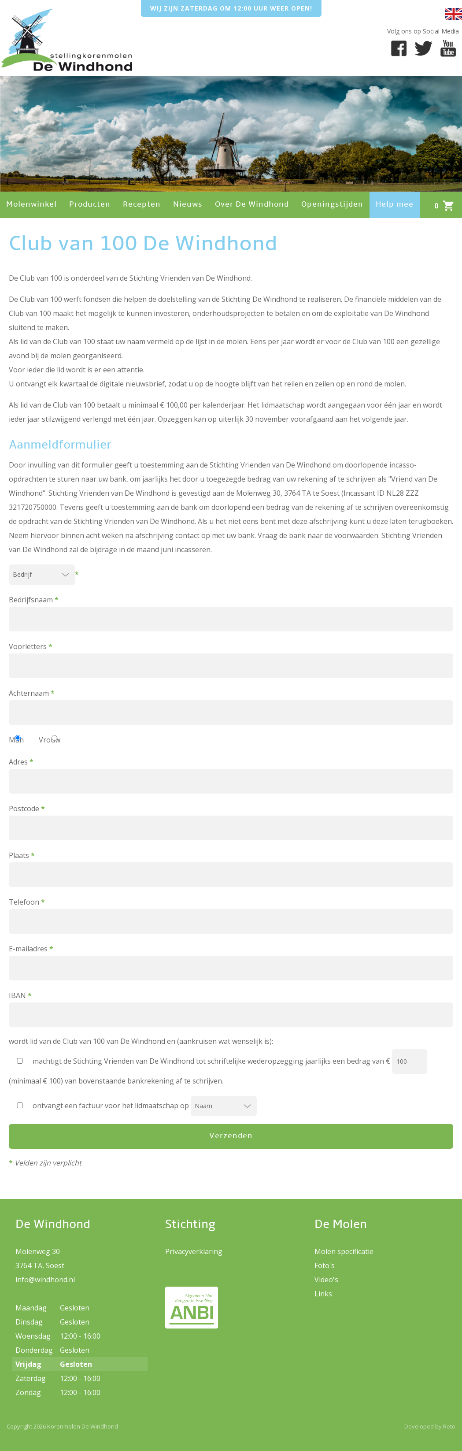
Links (323, 1294)
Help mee (395, 204)
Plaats (231, 868)
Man (16, 740)
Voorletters (231, 660)
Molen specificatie (343, 1251)
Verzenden (231, 1136)
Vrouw (49, 740)
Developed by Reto (429, 1426)
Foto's (324, 1265)
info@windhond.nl (45, 1279)
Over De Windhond (252, 204)
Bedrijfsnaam (231, 613)
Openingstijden (332, 204)
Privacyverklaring (193, 1251)
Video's (326, 1279)
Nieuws (188, 204)
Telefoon (231, 915)
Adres (231, 775)
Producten (90, 204)
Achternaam (231, 706)
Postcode (231, 822)
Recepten (142, 204)
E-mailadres (231, 962)
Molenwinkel (31, 204)
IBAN (231, 1009)
